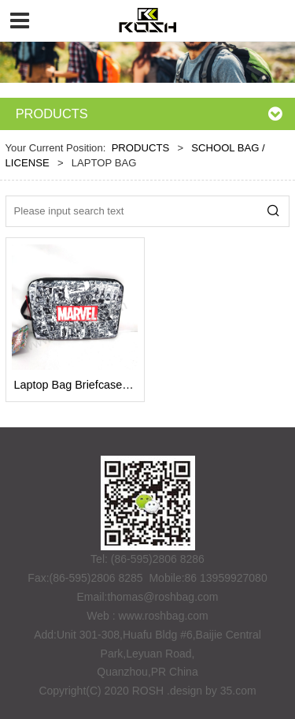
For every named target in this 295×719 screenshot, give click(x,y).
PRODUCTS (141, 148)
